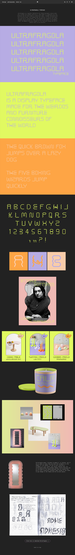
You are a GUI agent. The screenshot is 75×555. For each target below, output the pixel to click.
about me (18, 2)
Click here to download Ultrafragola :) (37, 540)
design (4, 2)
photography (11, 2)
